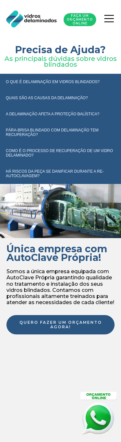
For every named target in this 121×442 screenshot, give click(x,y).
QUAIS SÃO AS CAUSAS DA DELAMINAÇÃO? (47, 98)
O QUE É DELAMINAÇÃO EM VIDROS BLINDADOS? (53, 82)
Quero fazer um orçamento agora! (60, 324)
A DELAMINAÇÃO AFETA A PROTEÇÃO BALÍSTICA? (52, 114)
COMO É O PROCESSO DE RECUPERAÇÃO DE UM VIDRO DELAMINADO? (59, 153)
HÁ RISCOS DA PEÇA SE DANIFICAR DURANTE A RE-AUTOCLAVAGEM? (55, 173)
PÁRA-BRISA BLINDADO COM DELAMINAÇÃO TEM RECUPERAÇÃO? (52, 132)
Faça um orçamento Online (80, 19)
